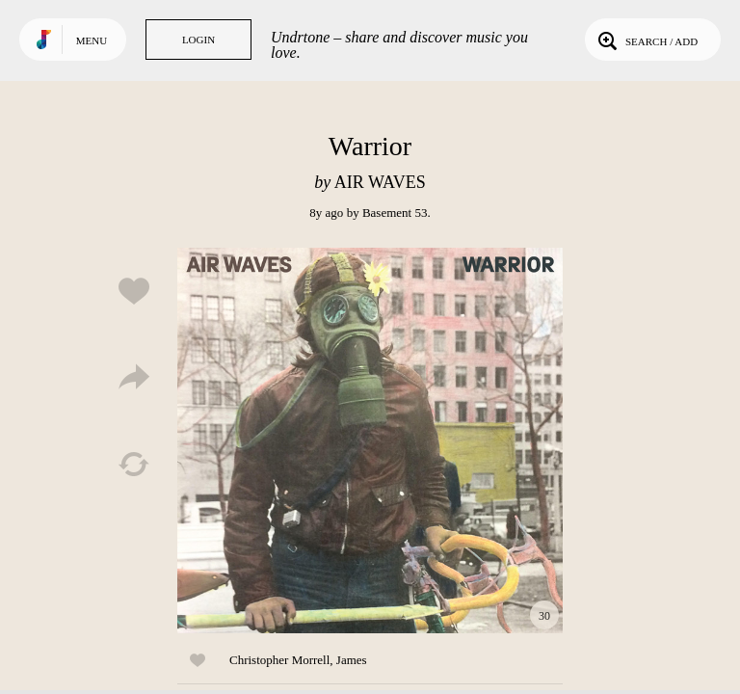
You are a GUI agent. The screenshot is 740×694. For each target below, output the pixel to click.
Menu (91, 40)
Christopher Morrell (279, 660)
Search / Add (646, 39)
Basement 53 (395, 212)
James (351, 660)
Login (198, 39)
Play (370, 440)
